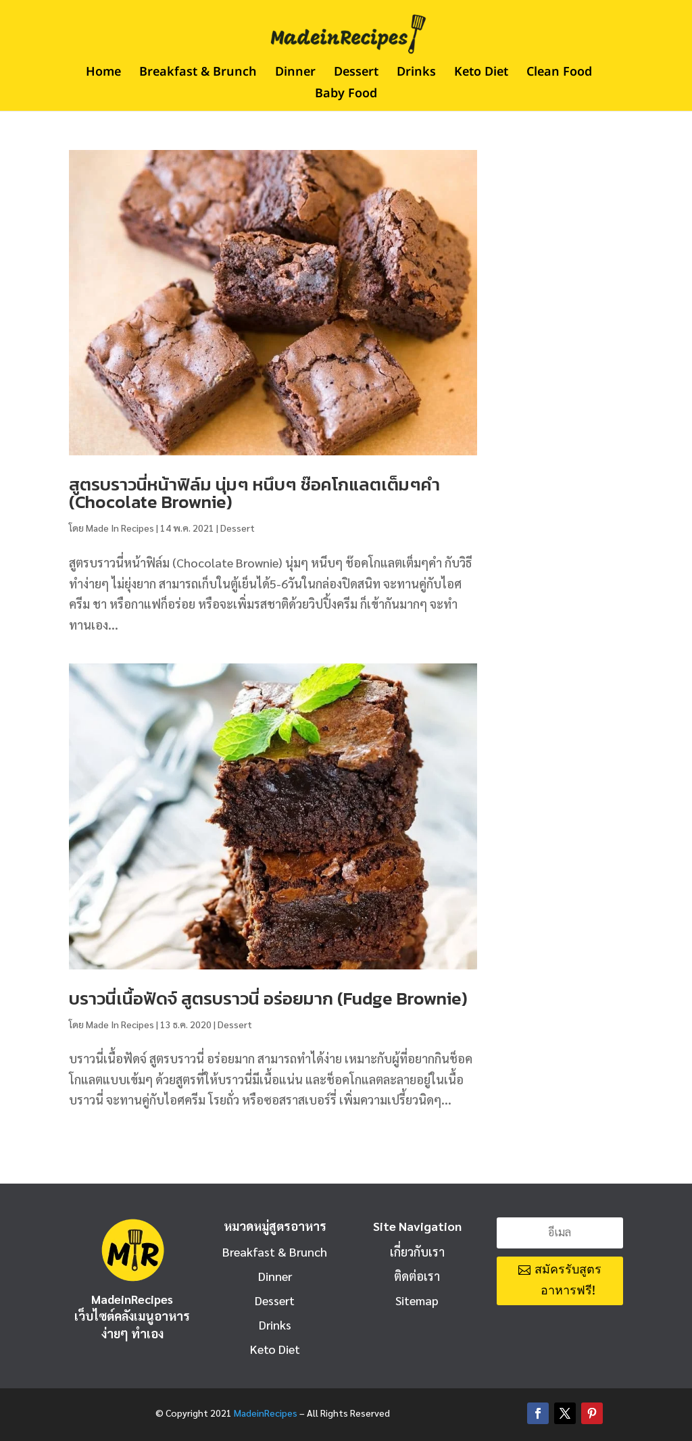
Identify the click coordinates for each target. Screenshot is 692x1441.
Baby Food (346, 96)
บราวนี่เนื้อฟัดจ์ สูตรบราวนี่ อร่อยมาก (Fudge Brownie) (268, 998)
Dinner (295, 74)
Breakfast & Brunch (198, 74)
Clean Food (559, 74)
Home (103, 74)
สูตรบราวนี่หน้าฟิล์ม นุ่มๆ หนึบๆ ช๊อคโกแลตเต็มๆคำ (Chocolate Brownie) (254, 493)
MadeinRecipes (265, 1413)
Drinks (416, 74)
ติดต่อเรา (417, 1276)
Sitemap (417, 1300)
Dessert (356, 74)
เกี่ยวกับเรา (417, 1251)
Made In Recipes (120, 528)
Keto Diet (481, 74)
